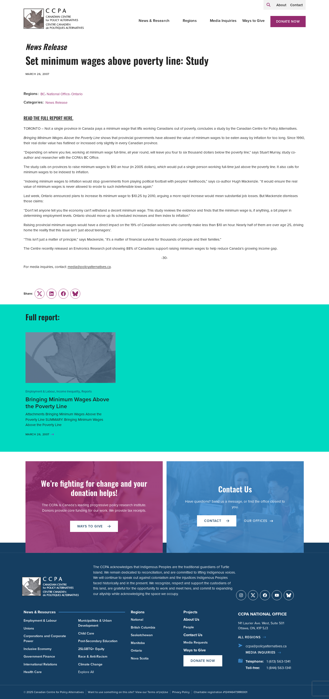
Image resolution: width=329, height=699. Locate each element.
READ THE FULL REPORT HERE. (48, 119)
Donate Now (288, 21)
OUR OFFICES (258, 520)
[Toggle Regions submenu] (202, 21)
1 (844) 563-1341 (279, 667)
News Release (56, 102)
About (281, 5)
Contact (296, 5)
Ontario (77, 94)
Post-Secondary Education (97, 641)
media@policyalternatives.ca (89, 266)
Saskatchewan (142, 635)
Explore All (86, 671)
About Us (191, 619)
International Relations (40, 664)
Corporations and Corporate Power (45, 639)
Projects (190, 612)
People (188, 627)
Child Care (86, 633)
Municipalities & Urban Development (95, 623)
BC (42, 94)
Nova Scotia (140, 658)
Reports (86, 391)
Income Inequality (68, 391)
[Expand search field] (268, 5)
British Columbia (143, 627)
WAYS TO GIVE (94, 526)
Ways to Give (253, 20)
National (137, 619)
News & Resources (40, 612)
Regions (190, 20)
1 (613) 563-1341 (278, 661)
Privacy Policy (181, 692)
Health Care (33, 671)
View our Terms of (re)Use (151, 692)
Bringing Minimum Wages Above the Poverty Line (67, 403)
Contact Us (192, 635)
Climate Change (90, 664)
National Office (58, 94)
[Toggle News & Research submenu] (175, 21)
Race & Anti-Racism (92, 656)
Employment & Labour (40, 391)
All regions (249, 637)
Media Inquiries (223, 20)
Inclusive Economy (37, 648)
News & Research (154, 20)
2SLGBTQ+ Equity (91, 648)
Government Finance (39, 656)
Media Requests (195, 642)
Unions (29, 628)
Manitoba (138, 642)
